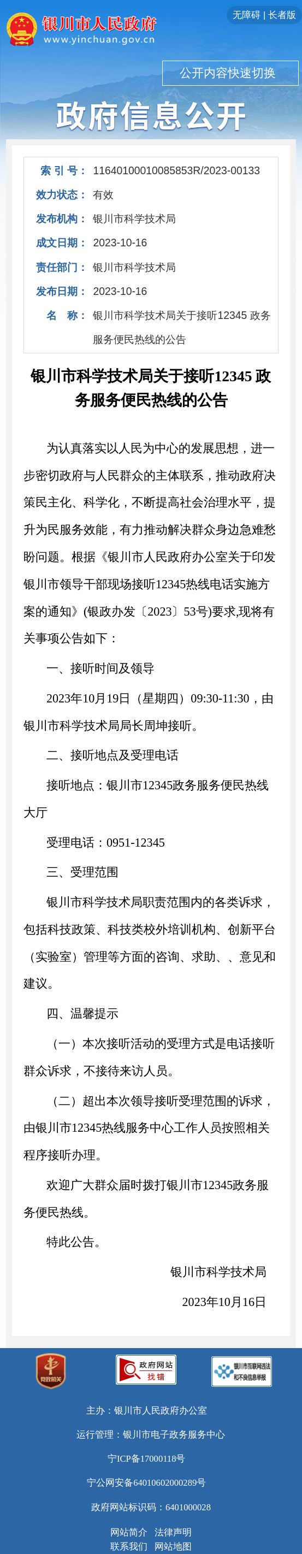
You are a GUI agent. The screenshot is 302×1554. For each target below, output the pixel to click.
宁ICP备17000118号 (147, 1458)
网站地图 (173, 1546)
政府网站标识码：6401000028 (151, 1507)
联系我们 (128, 1546)
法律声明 (173, 1532)
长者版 (282, 15)
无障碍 (246, 15)
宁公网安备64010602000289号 (146, 1483)
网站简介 (128, 1532)
